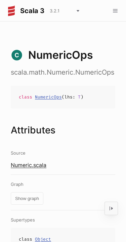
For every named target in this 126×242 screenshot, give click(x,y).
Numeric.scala (28, 165)
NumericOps (48, 97)
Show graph (27, 198)
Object (43, 239)
